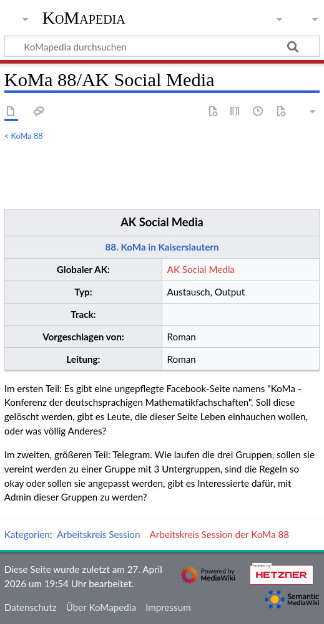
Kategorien (27, 534)
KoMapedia (83, 18)
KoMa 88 (27, 136)
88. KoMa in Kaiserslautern (162, 246)
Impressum (168, 607)
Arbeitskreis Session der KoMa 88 (219, 534)
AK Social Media (162, 222)
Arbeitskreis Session (98, 534)
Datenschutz (30, 607)
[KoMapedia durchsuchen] (162, 46)
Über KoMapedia (101, 607)
